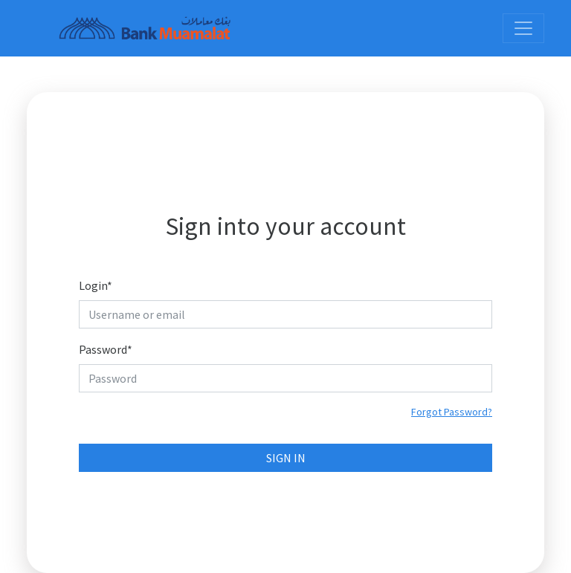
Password (105, 349)
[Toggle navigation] (523, 28)
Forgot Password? (451, 411)
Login (95, 285)
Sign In (286, 457)
